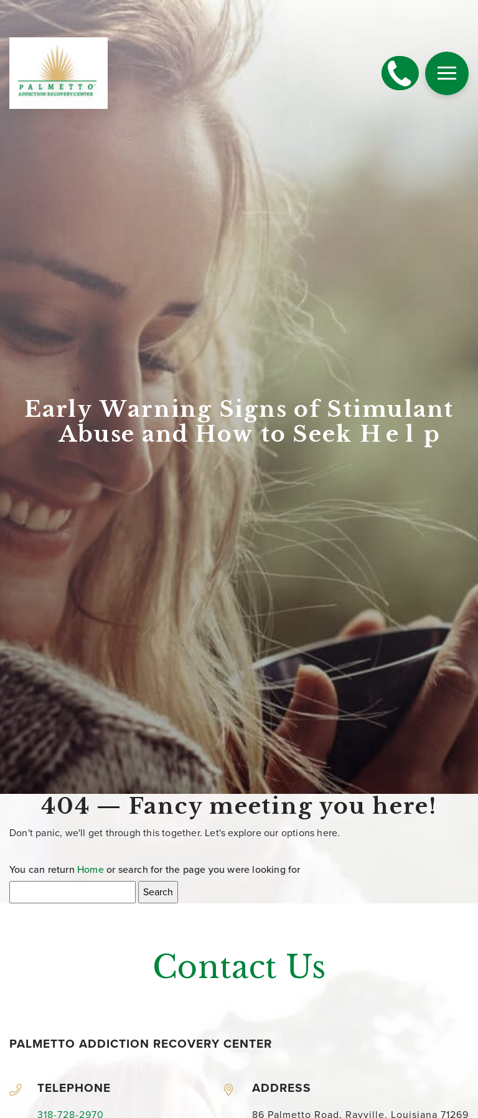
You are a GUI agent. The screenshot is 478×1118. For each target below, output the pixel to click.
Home (90, 870)
